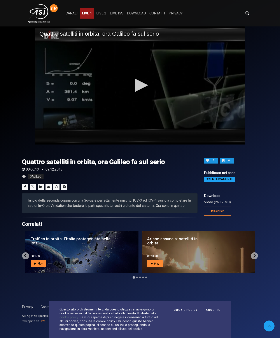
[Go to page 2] (137, 277)
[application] (140, 85)
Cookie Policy (186, 310)
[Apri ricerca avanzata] (247, 13)
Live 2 (101, 13)
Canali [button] (72, 13)
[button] (140, 85)
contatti (157, 13)
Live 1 (87, 13)
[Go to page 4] (143, 277)
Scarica (217, 211)
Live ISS (116, 13)
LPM (42, 321)
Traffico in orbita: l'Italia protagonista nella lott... (70, 241)
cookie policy (69, 317)
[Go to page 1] (134, 277)
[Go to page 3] (140, 277)
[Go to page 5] (146, 277)
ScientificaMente (219, 179)
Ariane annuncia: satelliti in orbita (172, 241)
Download (136, 13)
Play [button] (38, 263)
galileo (36, 176)
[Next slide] (254, 255)
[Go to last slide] (25, 255)
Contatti (46, 307)
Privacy (27, 307)
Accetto (213, 310)
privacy (176, 13)
